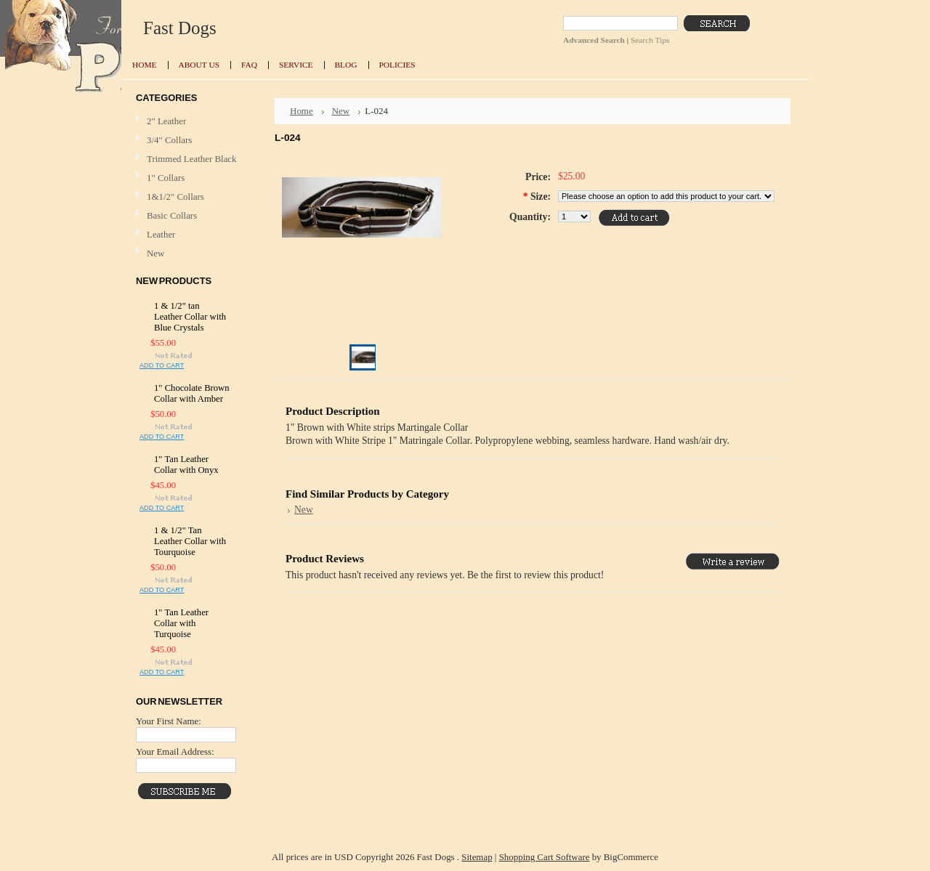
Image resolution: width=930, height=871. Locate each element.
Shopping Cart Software (544, 856)
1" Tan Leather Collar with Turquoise (181, 623)
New (155, 253)
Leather (161, 234)
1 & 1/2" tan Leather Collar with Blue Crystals (190, 317)
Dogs (180, 28)
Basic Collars (172, 215)
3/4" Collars (169, 139)
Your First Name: (168, 721)
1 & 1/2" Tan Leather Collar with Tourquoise (190, 541)
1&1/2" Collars (175, 196)
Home (301, 110)
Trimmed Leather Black (192, 158)
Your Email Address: (175, 751)
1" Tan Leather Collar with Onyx (186, 464)
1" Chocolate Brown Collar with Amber (192, 393)
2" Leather (166, 121)
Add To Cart (162, 365)
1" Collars (166, 177)
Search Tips (650, 40)
